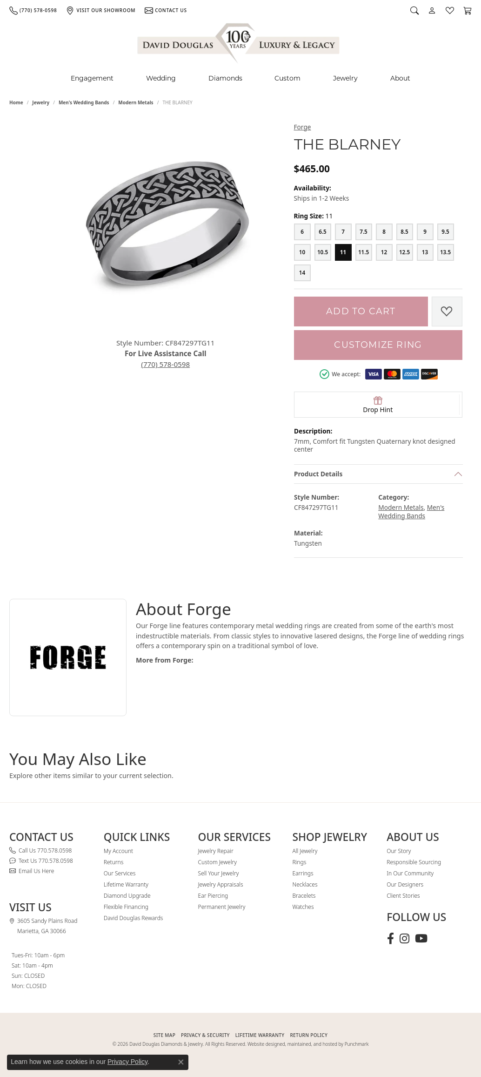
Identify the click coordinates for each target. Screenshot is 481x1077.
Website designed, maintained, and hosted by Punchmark (307, 1044)
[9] (425, 232)
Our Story (399, 851)
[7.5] (363, 232)
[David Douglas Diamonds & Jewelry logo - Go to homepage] (239, 41)
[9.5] (445, 232)
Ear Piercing (213, 896)
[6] (302, 232)
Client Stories (403, 896)
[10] (302, 252)
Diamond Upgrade (127, 896)
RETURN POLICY (308, 1035)
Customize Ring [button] (378, 344)
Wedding (161, 78)
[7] (343, 232)
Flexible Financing (126, 907)
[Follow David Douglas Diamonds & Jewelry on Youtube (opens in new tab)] (421, 939)
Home (16, 102)
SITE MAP (164, 1035)
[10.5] (322, 252)
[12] (384, 252)
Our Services (119, 873)
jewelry (40, 102)
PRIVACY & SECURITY (205, 1035)
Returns (114, 862)
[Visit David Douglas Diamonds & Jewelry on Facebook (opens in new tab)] (390, 939)
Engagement (92, 78)
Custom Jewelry (217, 862)
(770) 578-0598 (165, 364)
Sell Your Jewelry (218, 873)
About (400, 78)
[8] (384, 232)
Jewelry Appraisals (220, 884)
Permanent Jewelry (222, 907)
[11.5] (363, 252)
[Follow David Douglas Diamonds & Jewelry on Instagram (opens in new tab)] (404, 939)
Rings (299, 862)
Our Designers (405, 884)
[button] (414, 10)
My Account (118, 851)
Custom (287, 78)
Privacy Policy (127, 1061)
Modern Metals (135, 102)
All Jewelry (304, 851)
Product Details (318, 473)
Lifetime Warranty (126, 884)
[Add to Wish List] (447, 311)
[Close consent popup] (181, 1062)
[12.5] (404, 252)
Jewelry (345, 78)
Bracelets (303, 896)
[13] (425, 252)
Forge (302, 127)
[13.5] (445, 252)
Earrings (302, 873)
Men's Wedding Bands (84, 102)
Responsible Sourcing (414, 862)
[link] (33, 10)
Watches (303, 907)
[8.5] (404, 232)
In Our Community (410, 873)
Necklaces (304, 884)
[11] (343, 252)
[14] (302, 272)
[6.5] (322, 232)
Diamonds (225, 78)
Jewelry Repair (216, 851)
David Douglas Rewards (133, 918)
